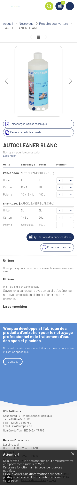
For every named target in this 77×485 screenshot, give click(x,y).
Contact (13, 361)
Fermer (73, 454)
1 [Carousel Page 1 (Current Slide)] (34, 109)
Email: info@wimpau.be (17, 426)
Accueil (8, 23)
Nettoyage (26, 23)
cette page (10, 480)
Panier (62, 3)
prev (8, 81)
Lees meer (9, 155)
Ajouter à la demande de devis (49, 237)
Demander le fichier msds (22, 132)
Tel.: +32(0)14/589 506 (17, 419)
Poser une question (56, 247)
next (69, 81)
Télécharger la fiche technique (25, 124)
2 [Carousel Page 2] (38, 109)
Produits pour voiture (53, 23)
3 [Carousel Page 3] (43, 109)
